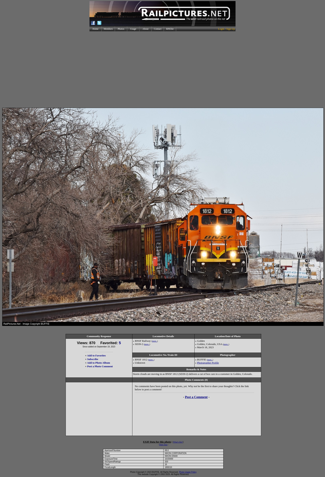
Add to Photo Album (98, 362)
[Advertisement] (161, 69)
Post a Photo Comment (100, 366)
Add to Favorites (96, 355)
